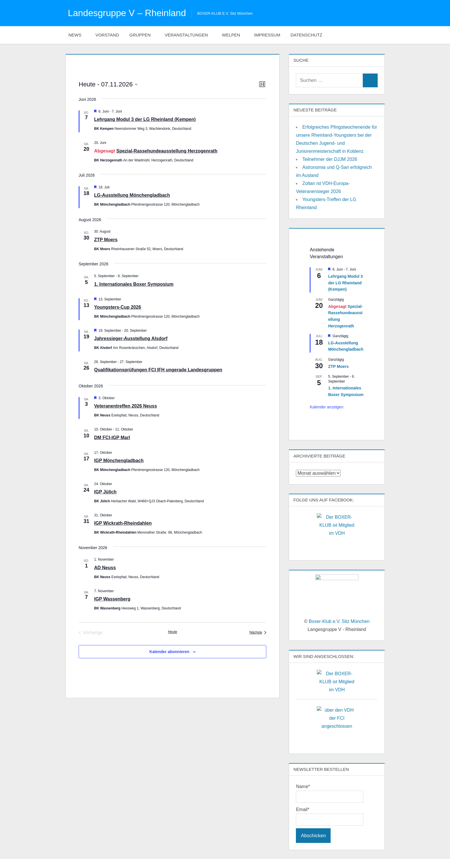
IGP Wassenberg (112, 599)
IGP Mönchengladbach (118, 460)
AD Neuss (105, 567)
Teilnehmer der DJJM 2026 (329, 159)
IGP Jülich (105, 491)
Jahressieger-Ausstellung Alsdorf (130, 338)
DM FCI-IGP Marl (112, 437)
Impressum (267, 34)
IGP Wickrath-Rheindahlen (123, 523)
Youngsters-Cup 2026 (117, 307)
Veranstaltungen (189, 34)
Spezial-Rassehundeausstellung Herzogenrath (166, 150)
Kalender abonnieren (169, 651)
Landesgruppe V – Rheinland (127, 13)
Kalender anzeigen (326, 406)
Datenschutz (309, 34)
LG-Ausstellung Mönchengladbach (132, 195)
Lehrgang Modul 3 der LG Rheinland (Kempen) (145, 119)
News (78, 34)
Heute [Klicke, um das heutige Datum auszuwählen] (172, 632)
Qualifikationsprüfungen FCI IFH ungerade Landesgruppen (158, 369)
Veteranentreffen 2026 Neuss (125, 406)
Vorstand (107, 34)
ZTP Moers (106, 239)
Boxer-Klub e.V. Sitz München (339, 621)
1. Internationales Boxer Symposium (134, 283)
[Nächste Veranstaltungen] (257, 632)
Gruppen (143, 34)
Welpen (234, 34)
